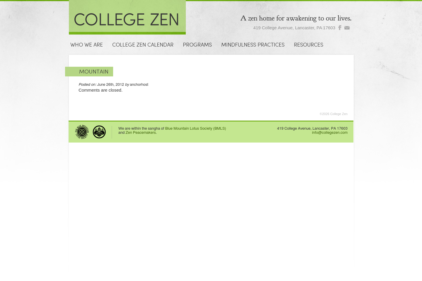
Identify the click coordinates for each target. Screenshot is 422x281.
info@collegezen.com (330, 133)
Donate (113, 57)
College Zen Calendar (142, 45)
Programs (197, 45)
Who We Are (86, 45)
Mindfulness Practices (253, 45)
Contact (82, 57)
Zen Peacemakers (141, 133)
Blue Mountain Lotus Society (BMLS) (195, 129)
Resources (308, 45)
